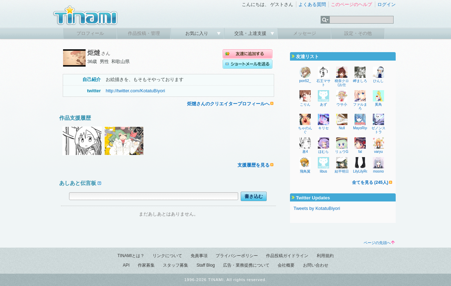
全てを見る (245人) (370, 182)
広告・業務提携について (246, 265)
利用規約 (325, 255)
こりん (305, 104)
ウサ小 (341, 104)
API (126, 265)
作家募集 (146, 265)
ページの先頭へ (379, 243)
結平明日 (342, 171)
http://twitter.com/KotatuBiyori (135, 90)
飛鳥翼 (305, 171)
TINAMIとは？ (130, 255)
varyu (378, 152)
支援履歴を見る (253, 165)
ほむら (323, 152)
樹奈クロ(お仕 (342, 83)
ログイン (386, 4)
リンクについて (167, 255)
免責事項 (199, 255)
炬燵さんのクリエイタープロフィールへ (228, 103)
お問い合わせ (315, 265)
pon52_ (305, 81)
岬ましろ (360, 81)
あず (323, 104)
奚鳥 (378, 104)
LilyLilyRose (362, 171)
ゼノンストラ (378, 130)
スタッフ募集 (175, 265)
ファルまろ (360, 106)
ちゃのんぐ (305, 130)
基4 (305, 152)
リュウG (341, 152)
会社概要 (286, 265)
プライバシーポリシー (237, 255)
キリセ (323, 128)
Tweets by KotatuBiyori (317, 208)
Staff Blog (206, 265)
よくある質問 (312, 4)
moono (378, 171)
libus (323, 171)
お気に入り (197, 33)
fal (360, 152)
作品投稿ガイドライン (287, 255)
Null (342, 128)
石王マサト (323, 83)
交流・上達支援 (251, 33)
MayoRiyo (361, 128)
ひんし (378, 81)
